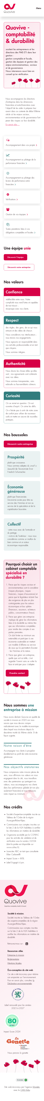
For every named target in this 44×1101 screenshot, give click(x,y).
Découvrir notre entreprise (19, 267)
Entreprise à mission (16, 955)
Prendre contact (17, 673)
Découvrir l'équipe (15, 257)
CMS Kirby (25, 1090)
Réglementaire (13, 959)
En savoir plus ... (13, 124)
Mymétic (36, 1087)
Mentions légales (15, 963)
